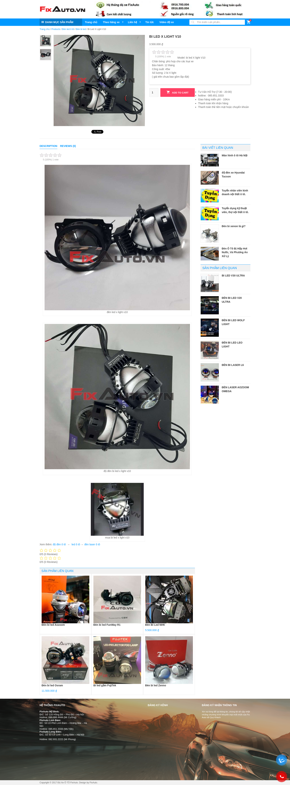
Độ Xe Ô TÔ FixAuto (68, 782)
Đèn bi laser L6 (233, 364)
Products (55, 29)
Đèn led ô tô (68, 29)
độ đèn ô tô (60, 544)
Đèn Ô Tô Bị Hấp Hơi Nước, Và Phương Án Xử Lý (235, 252)
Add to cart (177, 92)
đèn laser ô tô (92, 544)
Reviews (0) (68, 146)
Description (48, 146)
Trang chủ (91, 22)
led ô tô (76, 544)
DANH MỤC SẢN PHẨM (59, 22)
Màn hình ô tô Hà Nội (234, 155)
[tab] (48, 146)
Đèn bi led (81, 29)
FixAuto (93, 782)
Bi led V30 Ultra (233, 275)
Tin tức (149, 22)
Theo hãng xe (111, 22)
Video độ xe (166, 22)
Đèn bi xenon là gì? (233, 226)
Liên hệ (132, 22)
